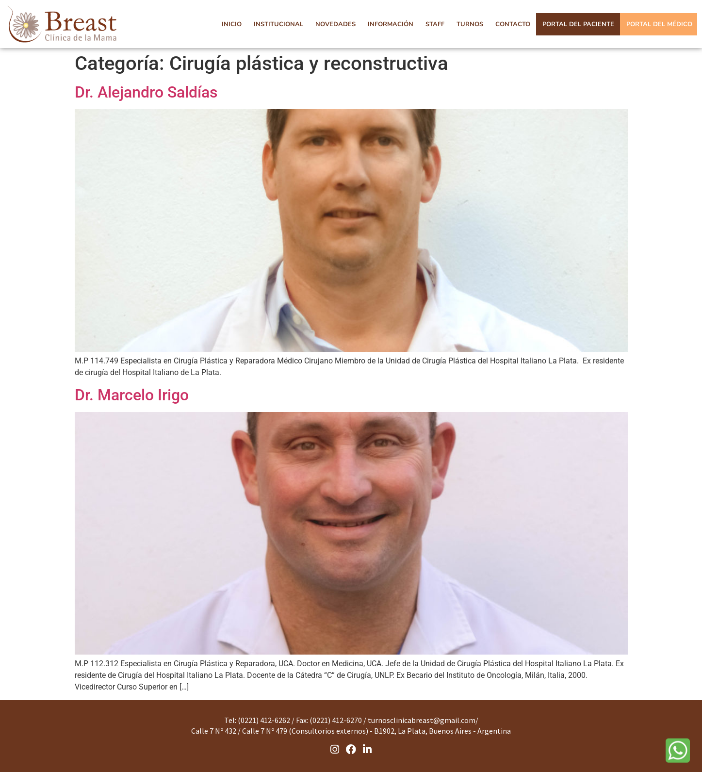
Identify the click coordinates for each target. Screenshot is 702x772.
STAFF (434, 24)
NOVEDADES (335, 24)
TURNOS (470, 24)
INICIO (232, 24)
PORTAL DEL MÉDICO (659, 24)
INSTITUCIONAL (278, 24)
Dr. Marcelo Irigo (132, 395)
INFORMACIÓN (390, 24)
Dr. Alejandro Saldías (146, 92)
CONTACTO (512, 24)
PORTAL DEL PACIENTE (578, 24)
